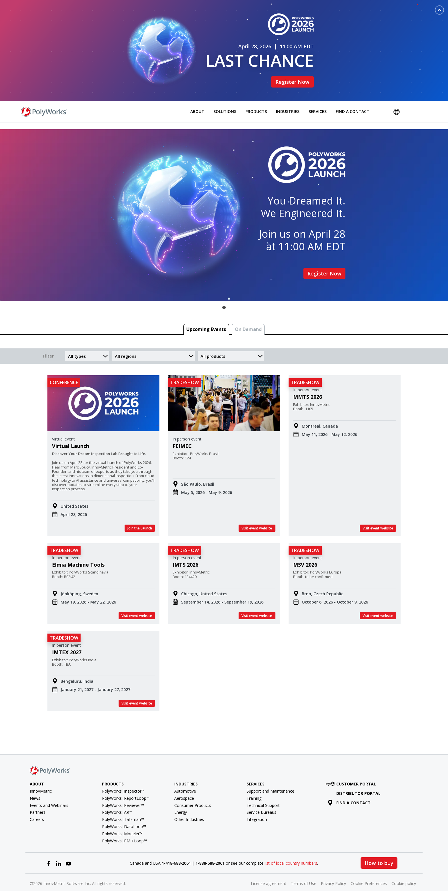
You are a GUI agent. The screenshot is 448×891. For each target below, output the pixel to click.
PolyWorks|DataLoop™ (124, 816)
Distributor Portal (358, 783)
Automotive (185, 781)
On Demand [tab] (248, 320)
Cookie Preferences (369, 874)
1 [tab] (224, 298)
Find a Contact (352, 101)
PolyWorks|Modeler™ (122, 824)
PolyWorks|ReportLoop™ (125, 788)
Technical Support (263, 795)
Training (254, 788)
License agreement (268, 874)
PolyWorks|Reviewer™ (123, 795)
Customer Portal (352, 774)
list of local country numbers (291, 853)
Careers (37, 810)
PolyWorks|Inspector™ (123, 781)
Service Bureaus (261, 802)
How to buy (379, 853)
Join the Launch (139, 518)
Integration (257, 810)
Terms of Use (303, 874)
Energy (180, 802)
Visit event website (257, 518)
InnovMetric (41, 781)
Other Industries (189, 810)
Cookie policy (403, 874)
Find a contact (349, 793)
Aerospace (184, 788)
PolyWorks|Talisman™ (123, 810)
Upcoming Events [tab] (206, 320)
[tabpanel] (224, 205)
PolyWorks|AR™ (117, 802)
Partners (37, 802)
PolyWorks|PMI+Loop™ (124, 831)
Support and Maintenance (270, 781)
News (35, 788)
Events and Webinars (49, 795)
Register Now (293, 77)
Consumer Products (192, 795)
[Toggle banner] (439, 10)
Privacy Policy (333, 874)
